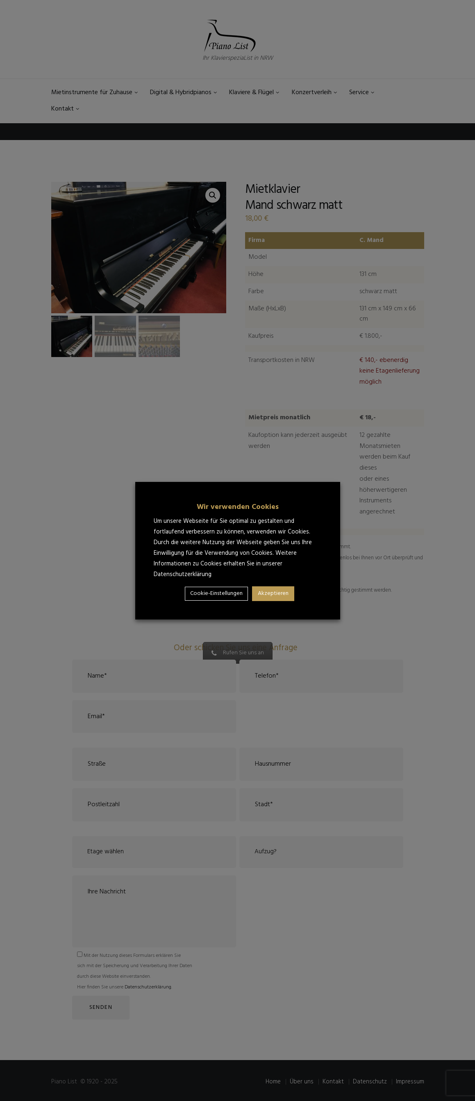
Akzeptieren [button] (273, 593)
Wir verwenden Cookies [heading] (238, 507)
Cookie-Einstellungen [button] (216, 593)
